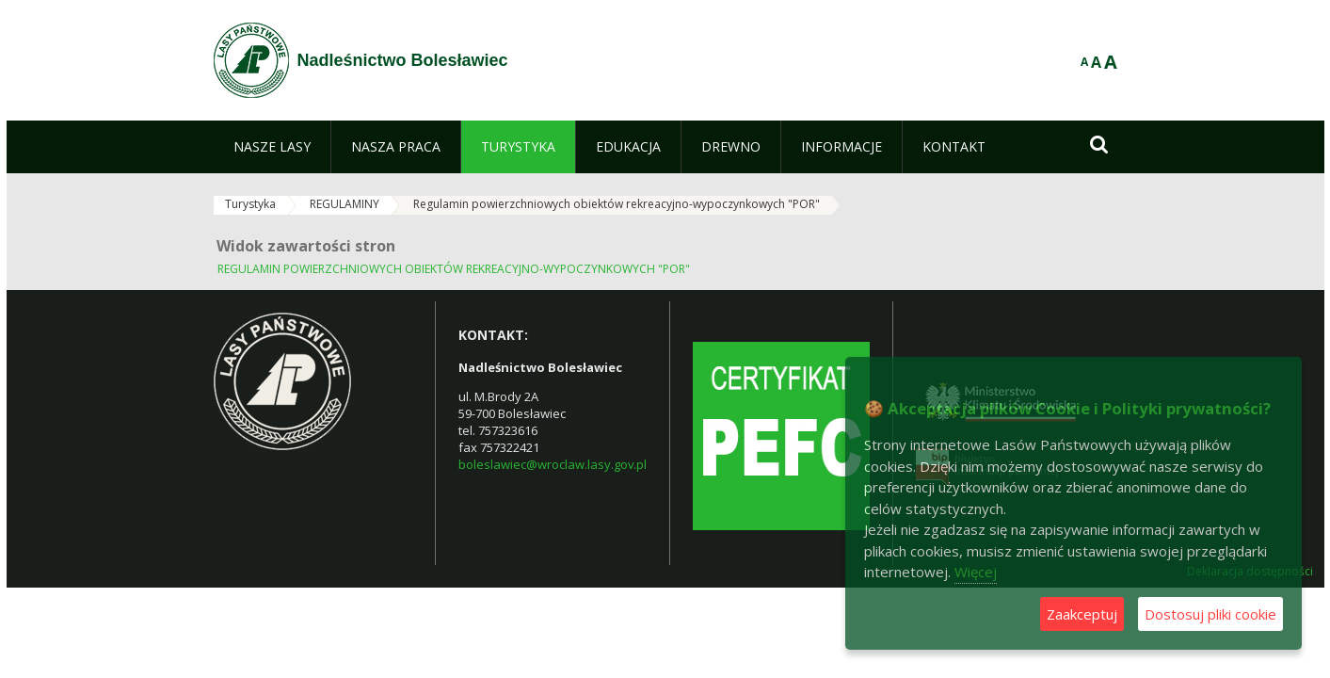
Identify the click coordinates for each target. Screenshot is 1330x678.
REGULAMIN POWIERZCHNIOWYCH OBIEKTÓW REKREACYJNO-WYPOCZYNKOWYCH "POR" (453, 269)
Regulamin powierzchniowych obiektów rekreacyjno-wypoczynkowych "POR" (616, 204)
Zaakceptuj (1082, 614)
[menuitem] (272, 147)
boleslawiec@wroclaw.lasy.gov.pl (552, 464)
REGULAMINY (344, 204)
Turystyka (250, 204)
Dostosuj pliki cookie (1210, 614)
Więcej (975, 571)
